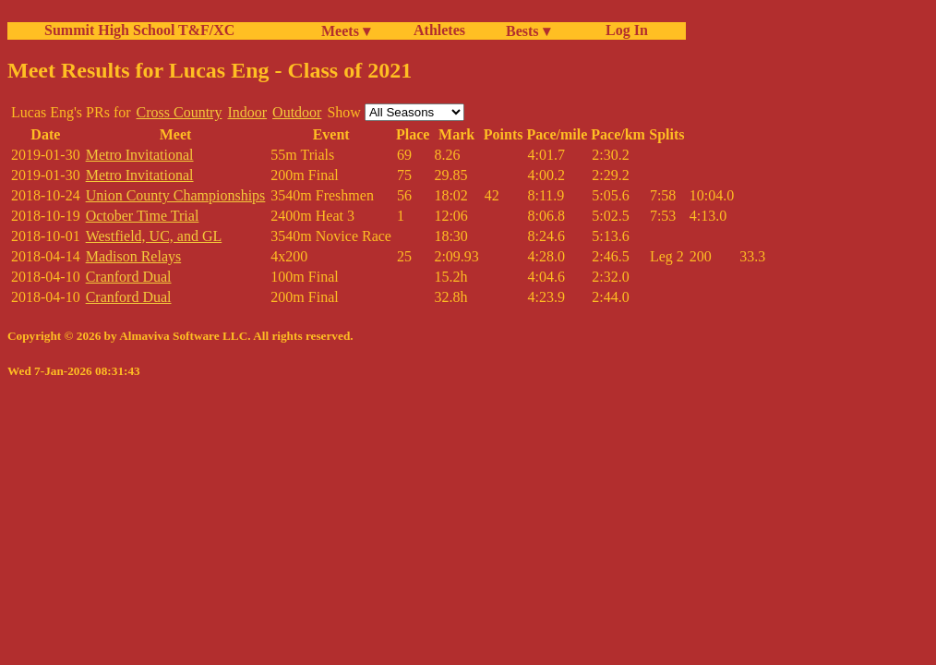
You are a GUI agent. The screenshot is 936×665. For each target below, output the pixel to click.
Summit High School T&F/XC (139, 30)
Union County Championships (176, 195)
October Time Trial (142, 216)
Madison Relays (134, 256)
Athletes (439, 30)
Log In (623, 30)
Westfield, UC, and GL (154, 236)
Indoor (247, 112)
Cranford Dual (129, 276)
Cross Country (179, 112)
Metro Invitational (140, 155)
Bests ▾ (528, 31)
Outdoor (296, 112)
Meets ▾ (345, 31)
